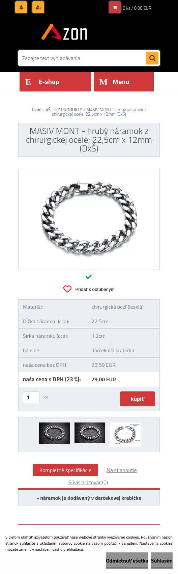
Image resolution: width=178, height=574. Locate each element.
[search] (152, 58)
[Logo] (64, 33)
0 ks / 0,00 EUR (137, 8)
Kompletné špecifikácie (65, 470)
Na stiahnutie (122, 470)
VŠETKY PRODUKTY (64, 109)
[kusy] (31, 397)
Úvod (36, 109)
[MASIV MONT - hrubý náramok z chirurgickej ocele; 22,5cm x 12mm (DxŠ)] (89, 172)
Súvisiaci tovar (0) (88, 482)
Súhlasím (162, 560)
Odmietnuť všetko (127, 560)
